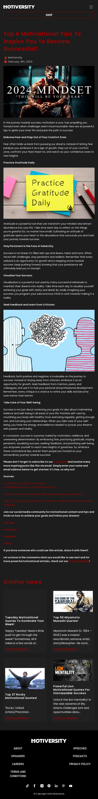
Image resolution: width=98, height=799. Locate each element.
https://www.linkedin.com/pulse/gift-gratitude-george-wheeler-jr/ (43, 494)
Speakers (18, 756)
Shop (49, 15)
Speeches (80, 748)
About (18, 748)
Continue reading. (17, 649)
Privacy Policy (80, 764)
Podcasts (80, 756)
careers (18, 764)
